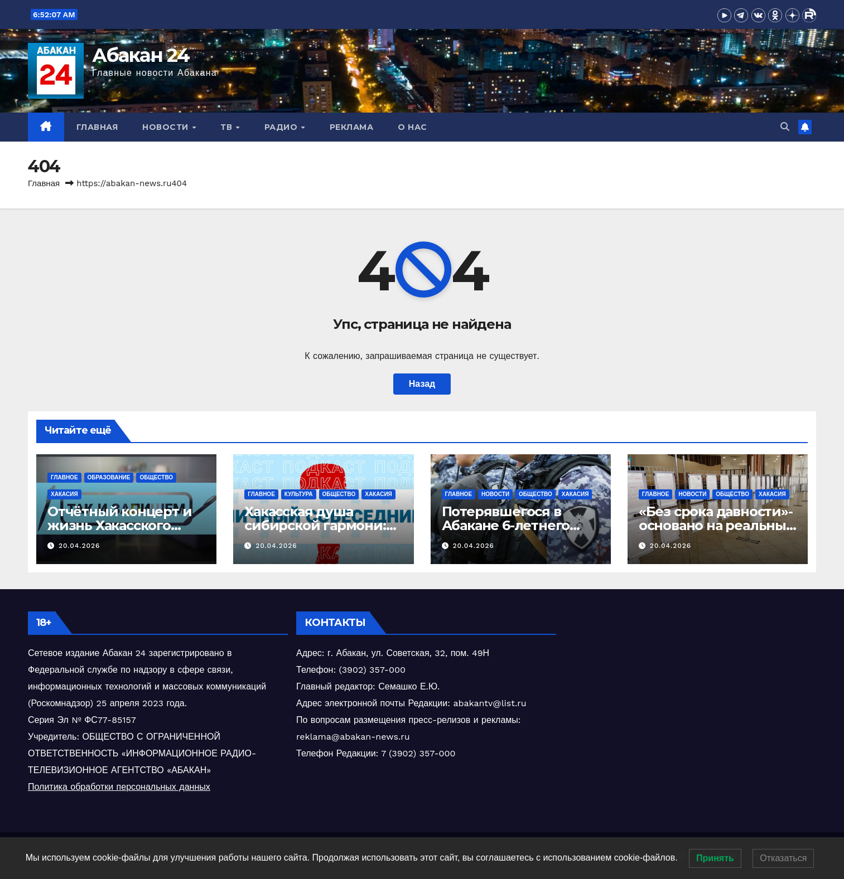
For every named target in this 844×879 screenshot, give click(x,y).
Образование (109, 477)
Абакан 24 (141, 55)
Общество (156, 477)
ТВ (227, 127)
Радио (282, 127)
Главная (97, 127)
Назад (422, 383)
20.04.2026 (79, 546)
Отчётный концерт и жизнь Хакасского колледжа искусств (119, 525)
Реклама (352, 127)
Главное (64, 477)
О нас (412, 127)
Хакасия (64, 494)
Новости (166, 127)
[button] (784, 127)
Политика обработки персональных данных (119, 786)
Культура (298, 494)
